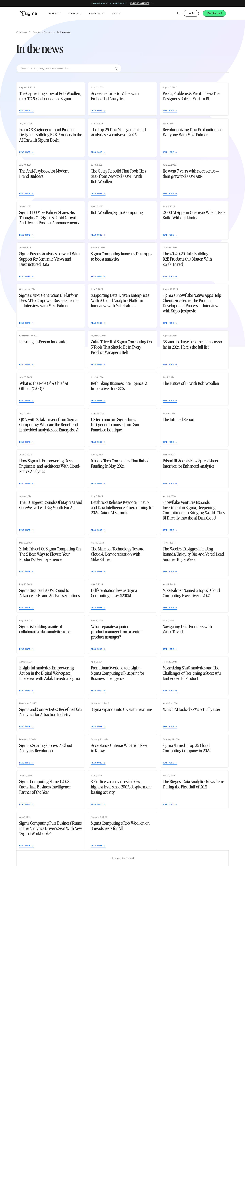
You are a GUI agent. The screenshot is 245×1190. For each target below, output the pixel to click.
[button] (52, 13)
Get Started (214, 13)
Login (191, 13)
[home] (28, 13)
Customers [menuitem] (74, 13)
